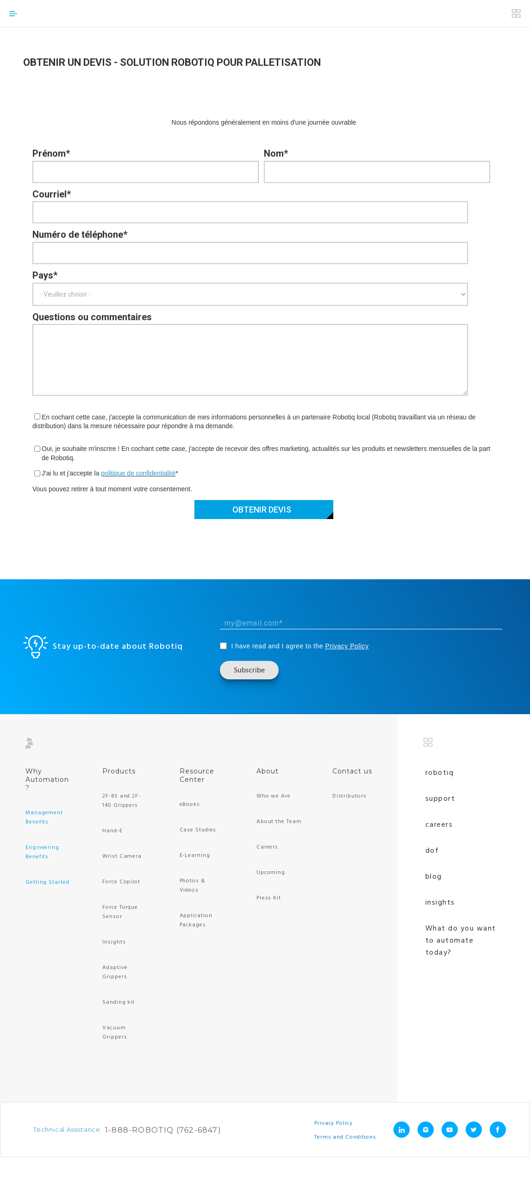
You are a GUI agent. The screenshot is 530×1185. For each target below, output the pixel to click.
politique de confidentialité (138, 473)
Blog (433, 877)
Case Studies (198, 830)
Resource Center (197, 775)
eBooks (190, 804)
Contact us (352, 771)
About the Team (279, 821)
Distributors (349, 796)
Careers (267, 847)
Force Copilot (121, 882)
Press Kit (268, 898)
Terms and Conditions (345, 1136)
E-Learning (195, 855)
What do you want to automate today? (460, 941)
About (267, 771)
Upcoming (270, 872)
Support (440, 799)
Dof (432, 851)
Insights (113, 942)
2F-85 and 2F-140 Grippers (121, 801)
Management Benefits (44, 817)
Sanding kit (118, 1002)
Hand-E (112, 831)
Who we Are (273, 796)
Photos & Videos (192, 885)
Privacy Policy (346, 646)
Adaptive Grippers (114, 972)
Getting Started (47, 882)
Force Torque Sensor (120, 912)
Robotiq (439, 773)
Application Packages (196, 920)
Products (119, 771)
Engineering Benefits (42, 852)
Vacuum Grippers (114, 1032)
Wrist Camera (122, 856)
